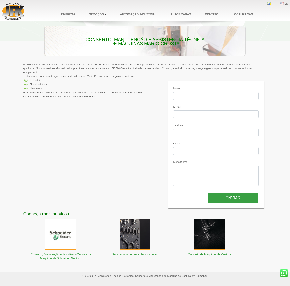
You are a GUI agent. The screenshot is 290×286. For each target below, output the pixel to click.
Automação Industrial (138, 14)
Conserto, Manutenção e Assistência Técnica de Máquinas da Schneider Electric (61, 256)
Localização (242, 14)
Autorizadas (181, 14)
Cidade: (177, 143)
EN (286, 3)
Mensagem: (180, 161)
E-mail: (177, 106)
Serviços (97, 14)
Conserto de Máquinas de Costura (209, 254)
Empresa (68, 14)
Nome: (177, 88)
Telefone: (178, 125)
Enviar (233, 197)
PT (273, 3)
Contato (212, 14)
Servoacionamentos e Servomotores (135, 254)
